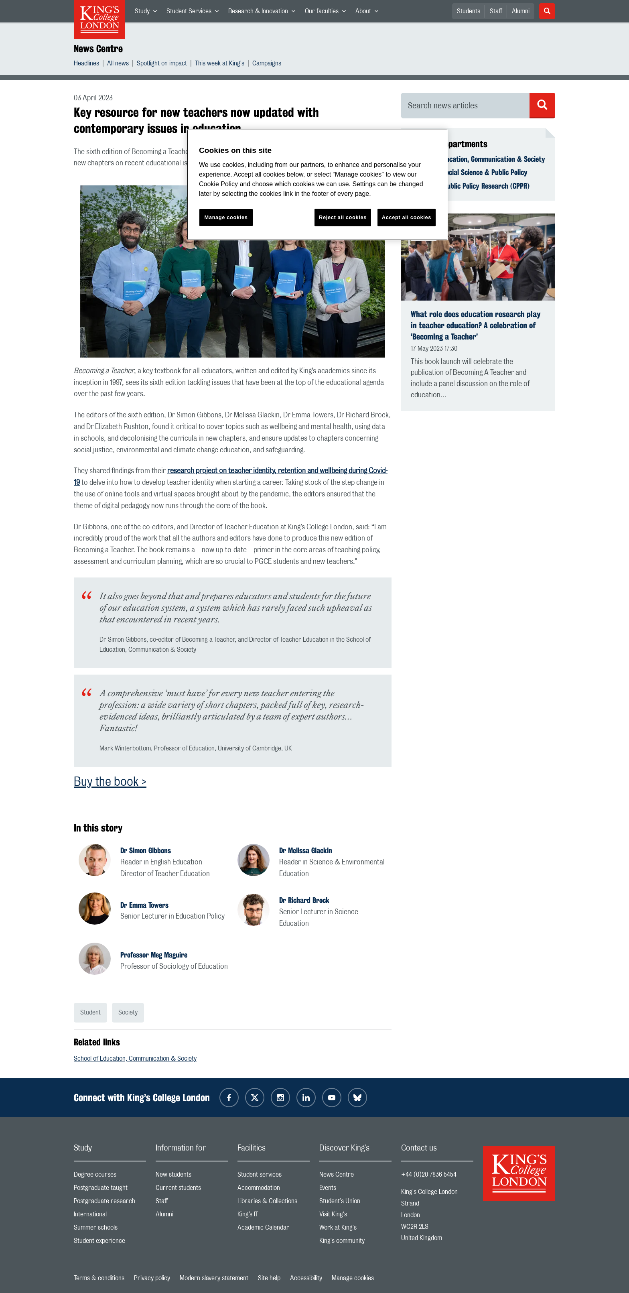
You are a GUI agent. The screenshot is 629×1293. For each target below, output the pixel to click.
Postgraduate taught (110, 1190)
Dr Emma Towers (144, 905)
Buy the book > (110, 782)
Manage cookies (353, 1278)
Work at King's (355, 1229)
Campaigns (266, 64)
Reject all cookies (343, 217)
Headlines (86, 64)
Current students (192, 1190)
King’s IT (273, 1216)
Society (128, 1012)
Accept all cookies (406, 217)
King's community (355, 1243)
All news (118, 64)
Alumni (521, 11)
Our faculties (328, 13)
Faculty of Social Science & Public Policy (469, 172)
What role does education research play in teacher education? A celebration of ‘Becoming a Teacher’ (475, 325)
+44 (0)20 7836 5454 (429, 1174)
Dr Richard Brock (304, 900)
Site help (269, 1278)
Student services (273, 1176)
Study (148, 13)
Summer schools (110, 1229)
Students (468, 11)
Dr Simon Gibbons (145, 850)
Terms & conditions (99, 1278)
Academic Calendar (273, 1229)
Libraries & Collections (273, 1203)
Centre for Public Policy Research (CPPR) (470, 186)
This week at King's (219, 64)
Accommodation (273, 1190)
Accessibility (306, 1278)
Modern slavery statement (214, 1278)
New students (192, 1176)
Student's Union (355, 1203)
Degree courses (110, 1176)
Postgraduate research (110, 1203)
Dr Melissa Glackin (305, 850)
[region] (317, 184)
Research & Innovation (264, 13)
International (110, 1216)
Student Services (194, 13)
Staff (496, 11)
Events (355, 1190)
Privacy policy (152, 1278)
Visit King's (355, 1216)
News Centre (98, 48)
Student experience (110, 1243)
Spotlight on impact (162, 64)
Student (90, 1012)
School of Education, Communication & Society (135, 1058)
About (369, 13)
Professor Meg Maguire (153, 954)
